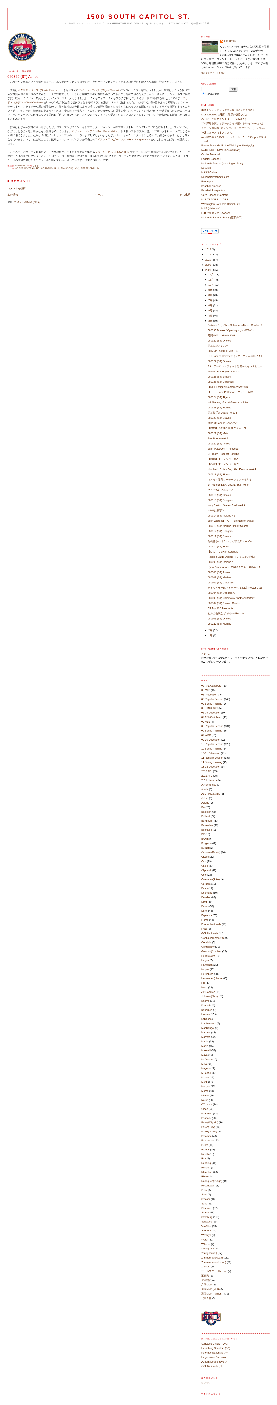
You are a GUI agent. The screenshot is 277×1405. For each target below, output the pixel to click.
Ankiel (204, 798)
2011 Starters (209, 780)
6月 (210, 305)
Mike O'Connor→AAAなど (223, 422)
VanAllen (206, 1226)
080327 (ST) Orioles (219, 361)
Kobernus (206, 1009)
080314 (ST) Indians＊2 (221, 515)
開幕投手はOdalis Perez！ (223, 412)
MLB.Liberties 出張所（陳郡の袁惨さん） (225, 114)
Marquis (205, 1032)
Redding (206, 1162)
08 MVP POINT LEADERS (223, 350)
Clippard (206, 870)
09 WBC (206, 735)
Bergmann (207, 820)
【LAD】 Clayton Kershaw (223, 551)
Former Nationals (211, 924)
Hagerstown (208, 955)
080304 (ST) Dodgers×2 (221, 592)
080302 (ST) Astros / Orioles (224, 603)
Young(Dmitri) (209, 1253)
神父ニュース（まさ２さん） (218, 132)
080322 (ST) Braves (219, 417)
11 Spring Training (211, 762)
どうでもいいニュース (220, 489)
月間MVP (206, 1284)
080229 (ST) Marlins (219, 623)
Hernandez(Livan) (211, 978)
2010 (208, 259)
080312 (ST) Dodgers (220, 531)
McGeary (206, 1059)
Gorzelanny (207, 946)
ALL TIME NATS (210, 793)
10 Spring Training (211, 748)
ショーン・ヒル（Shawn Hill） (112, 151)
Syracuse (206, 1221)
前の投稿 (185, 194)
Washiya (206, 1235)
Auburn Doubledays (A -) (215, 1361)
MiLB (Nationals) (210, 208)
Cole (204, 874)
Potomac (206, 1136)
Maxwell (206, 1050)
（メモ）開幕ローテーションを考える (229, 479)
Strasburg (206, 1217)
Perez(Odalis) (90, 168)
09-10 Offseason (210, 739)
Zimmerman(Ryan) (212, 1257)
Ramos (205, 1149)
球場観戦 (206, 1280)
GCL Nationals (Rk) (212, 1366)
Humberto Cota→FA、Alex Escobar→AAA (232, 469)
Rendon (205, 1167)
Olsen (204, 1108)
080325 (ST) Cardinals (221, 381)
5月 (210, 310)
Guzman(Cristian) (211, 951)
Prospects (207, 1140)
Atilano (205, 802)
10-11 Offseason (210, 753)
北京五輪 (206, 1298)
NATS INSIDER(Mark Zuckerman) (220, 149)
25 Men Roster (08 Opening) (224, 371)
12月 (211, 274)
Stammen (206, 1208)
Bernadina (207, 825)
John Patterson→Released (223, 448)
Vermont (206, 1230)
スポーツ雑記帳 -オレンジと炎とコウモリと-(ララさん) (233, 128)
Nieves (205, 1095)
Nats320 (206, 167)
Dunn (204, 910)
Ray (203, 1158)
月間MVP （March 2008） (223, 335)
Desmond (206, 892)
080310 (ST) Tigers (219, 546)
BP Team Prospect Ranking (223, 453)
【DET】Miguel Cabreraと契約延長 (228, 386)
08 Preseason (209, 694)
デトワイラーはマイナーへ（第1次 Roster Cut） (235, 587)
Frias (204, 928)
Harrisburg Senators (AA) (215, 1348)
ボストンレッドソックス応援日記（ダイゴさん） (229, 109)
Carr (203, 861)
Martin (204, 1041)
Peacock (206, 1118)
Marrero (205, 1036)
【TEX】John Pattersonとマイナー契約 (230, 392)
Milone (205, 1077)
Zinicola (205, 1266)
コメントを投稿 (17, 188)
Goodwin (206, 942)
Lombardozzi (208, 1023)
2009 (208, 264)
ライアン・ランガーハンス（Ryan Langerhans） (123, 139)
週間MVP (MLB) (210, 1289)
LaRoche (206, 1018)
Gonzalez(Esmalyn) (212, 937)
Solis (204, 1203)
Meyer (204, 1064)
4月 (210, 315)
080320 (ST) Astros (219, 443)
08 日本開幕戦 (209, 708)
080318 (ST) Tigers (219, 474)
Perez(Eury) (208, 1126)
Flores (204, 919)
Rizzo (204, 1176)
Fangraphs (207, 181)
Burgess (206, 843)
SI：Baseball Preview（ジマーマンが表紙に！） (235, 356)
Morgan (205, 1086)
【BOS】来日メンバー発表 (223, 459)
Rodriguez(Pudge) (211, 1181)
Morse (204, 1090)
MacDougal (207, 1027)
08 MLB (205, 690)
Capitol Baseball (210, 154)
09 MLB (205, 721)
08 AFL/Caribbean (211, 685)
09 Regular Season (212, 726)
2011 (208, 254)
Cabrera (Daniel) (210, 852)
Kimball (205, 1005)
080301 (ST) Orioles (219, 618)
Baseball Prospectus (213, 190)
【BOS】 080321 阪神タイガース (227, 428)
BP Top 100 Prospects (220, 608)
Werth (204, 1239)
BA (203, 807)
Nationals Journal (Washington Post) (222, 163)
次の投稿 (13, 194)
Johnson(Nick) (70, 168)
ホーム (99, 194)
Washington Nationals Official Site (220, 204)
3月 (210, 320)
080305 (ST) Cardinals (221, 582)
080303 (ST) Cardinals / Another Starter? (231, 597)
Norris (204, 1100)
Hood (204, 987)
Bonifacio (206, 829)
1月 (210, 635)
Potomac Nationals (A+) (215, 1352)
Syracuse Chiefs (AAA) (214, 1343)
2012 (208, 249)
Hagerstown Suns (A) (213, 1357)
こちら (205, 654)
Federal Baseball (211, 158)
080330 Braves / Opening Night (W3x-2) (230, 330)
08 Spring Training (27, 168)
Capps (205, 856)
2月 (210, 630)
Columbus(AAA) (210, 879)
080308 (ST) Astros (219, 572)
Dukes (205, 906)
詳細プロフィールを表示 (213, 73)
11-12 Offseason (210, 766)
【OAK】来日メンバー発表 (223, 464)
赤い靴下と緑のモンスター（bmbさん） (224, 119)
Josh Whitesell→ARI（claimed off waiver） (232, 520)
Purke (204, 1144)
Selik (204, 1190)
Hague (205, 960)
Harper (205, 969)
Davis (204, 888)
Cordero (47, 168)
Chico (204, 865)
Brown (205, 838)
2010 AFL (206, 771)
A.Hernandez (208, 784)
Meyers (205, 1068)
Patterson (206, 1113)
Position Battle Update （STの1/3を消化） (232, 556)
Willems (205, 1244)
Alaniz (204, 789)
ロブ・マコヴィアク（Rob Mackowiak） (95, 131)
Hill (56, 168)
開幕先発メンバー (218, 345)
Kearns (205, 1000)
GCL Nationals (209, 933)
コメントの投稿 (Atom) (27, 202)
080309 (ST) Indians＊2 (221, 561)
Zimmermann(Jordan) (213, 1262)
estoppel (230, 41)
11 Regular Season (212, 757)
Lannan (205, 1014)
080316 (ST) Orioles (219, 495)
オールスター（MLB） (214, 1271)
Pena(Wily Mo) (209, 1122)
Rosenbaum (208, 1185)
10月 (211, 284)
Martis (204, 1045)
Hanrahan (206, 964)
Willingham (207, 1248)
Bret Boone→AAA (218, 438)
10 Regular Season (212, 744)
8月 (210, 295)
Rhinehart (206, 1172)
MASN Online (209, 172)
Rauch (205, 1154)
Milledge (206, 1072)
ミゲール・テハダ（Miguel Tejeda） (99, 90)
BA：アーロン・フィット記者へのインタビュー (235, 366)
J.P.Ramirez (208, 991)
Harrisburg (207, 973)
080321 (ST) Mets (218, 433)
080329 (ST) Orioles (219, 340)
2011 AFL (206, 775)
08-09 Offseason (210, 712)
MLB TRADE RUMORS (214, 199)
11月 (211, 279)
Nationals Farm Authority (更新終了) (221, 217)
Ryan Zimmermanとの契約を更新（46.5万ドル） (236, 567)
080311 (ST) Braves (219, 536)
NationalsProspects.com (215, 176)
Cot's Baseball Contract (214, 194)
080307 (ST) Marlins (219, 577)
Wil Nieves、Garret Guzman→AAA (228, 402)
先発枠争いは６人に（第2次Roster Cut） (231, 541)
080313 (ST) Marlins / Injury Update (228, 525)
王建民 (205, 1275)
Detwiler (206, 897)
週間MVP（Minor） (212, 1293)
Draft (204, 901)
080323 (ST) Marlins (219, 407)
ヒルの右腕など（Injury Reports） (227, 613)
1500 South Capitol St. (138, 16)
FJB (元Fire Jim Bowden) (215, 212)
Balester (206, 811)
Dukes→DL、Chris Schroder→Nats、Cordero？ (235, 325)
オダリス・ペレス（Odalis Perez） (38, 90)
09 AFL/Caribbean (211, 717)
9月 (210, 289)
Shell (204, 1194)
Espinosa (206, 915)
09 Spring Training (211, 730)
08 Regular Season (212, 699)
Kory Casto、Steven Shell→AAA (226, 505)
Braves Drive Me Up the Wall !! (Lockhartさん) (227, 145)
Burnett (205, 847)
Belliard (205, 816)
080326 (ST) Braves (219, 376)
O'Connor (206, 1104)
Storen (205, 1212)
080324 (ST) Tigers (219, 397)
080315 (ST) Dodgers (220, 500)
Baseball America (211, 186)
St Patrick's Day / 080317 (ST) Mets (228, 484)
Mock (204, 1082)
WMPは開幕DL (216, 510)
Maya (204, 1054)
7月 (210, 300)
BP (203, 834)
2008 (208, 269)
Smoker (205, 1199)
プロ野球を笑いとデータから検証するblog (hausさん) (232, 123)
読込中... (206, 1382)
